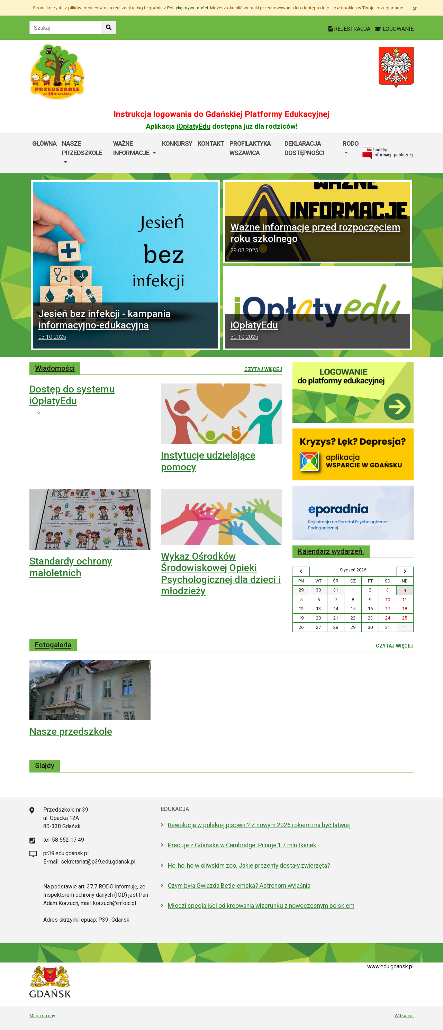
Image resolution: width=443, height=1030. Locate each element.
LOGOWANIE (394, 29)
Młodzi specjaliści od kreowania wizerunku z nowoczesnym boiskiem (261, 905)
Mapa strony (42, 1015)
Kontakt (211, 143)
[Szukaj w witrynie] (108, 27)
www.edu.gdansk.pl (390, 966)
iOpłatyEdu (193, 126)
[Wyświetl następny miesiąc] (405, 571)
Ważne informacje (132, 148)
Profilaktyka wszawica (250, 148)
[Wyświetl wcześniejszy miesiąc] (301, 571)
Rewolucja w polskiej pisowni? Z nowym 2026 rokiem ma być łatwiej (259, 825)
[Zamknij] (415, 8)
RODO (351, 143)
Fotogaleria (53, 645)
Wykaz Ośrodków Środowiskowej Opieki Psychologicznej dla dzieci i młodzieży (221, 574)
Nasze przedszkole (82, 148)
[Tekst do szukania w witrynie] (65, 27)
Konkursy (177, 143)
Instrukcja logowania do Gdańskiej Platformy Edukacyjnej (221, 114)
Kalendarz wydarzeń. (331, 551)
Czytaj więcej (263, 368)
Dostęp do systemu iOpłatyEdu (72, 395)
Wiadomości (55, 368)
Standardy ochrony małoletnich (70, 567)
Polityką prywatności (187, 7)
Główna (44, 143)
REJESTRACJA (350, 29)
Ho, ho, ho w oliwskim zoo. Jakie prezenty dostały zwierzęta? (249, 865)
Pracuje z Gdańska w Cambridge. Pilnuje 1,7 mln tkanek (242, 845)
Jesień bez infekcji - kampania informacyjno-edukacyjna (125, 325)
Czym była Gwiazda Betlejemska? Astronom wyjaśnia (239, 885)
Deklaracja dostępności (304, 148)
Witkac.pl (404, 1015)
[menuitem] (84, 153)
